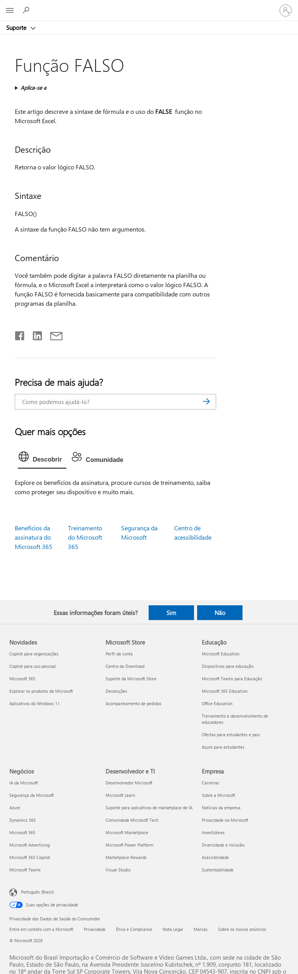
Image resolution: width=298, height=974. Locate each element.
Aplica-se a (33, 87)
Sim (171, 613)
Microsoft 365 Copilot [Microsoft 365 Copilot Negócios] (29, 857)
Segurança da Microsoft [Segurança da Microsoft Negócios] (31, 795)
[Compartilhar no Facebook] (20, 334)
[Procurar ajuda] (27, 10)
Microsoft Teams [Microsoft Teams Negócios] (25, 870)
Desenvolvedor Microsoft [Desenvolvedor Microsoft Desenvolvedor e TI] (129, 783)
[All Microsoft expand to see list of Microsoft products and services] (9, 10)
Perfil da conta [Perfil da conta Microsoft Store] (119, 654)
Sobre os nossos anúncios (242, 929)
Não (220, 613)
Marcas (201, 929)
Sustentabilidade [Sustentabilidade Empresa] (218, 870)
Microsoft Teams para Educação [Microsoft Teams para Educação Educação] (232, 678)
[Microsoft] (148, 5)
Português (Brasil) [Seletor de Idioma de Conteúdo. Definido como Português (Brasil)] (37, 891)
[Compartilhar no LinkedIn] (34, 334)
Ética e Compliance (134, 929)
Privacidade (95, 929)
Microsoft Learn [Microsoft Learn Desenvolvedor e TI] (120, 795)
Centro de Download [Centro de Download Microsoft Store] (125, 666)
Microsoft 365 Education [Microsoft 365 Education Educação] (225, 691)
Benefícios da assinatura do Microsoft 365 (33, 537)
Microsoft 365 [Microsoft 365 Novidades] (22, 678)
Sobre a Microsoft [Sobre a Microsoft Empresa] (218, 795)
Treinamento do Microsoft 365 (85, 537)
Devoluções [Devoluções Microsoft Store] (116, 691)
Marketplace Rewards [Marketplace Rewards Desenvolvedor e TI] (126, 857)
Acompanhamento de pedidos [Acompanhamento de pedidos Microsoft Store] (133, 703)
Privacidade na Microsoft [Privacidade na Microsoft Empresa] (225, 820)
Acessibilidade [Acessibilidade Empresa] (215, 857)
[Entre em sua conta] (285, 10)
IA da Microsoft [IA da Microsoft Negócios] (23, 783)
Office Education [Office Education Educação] (217, 703)
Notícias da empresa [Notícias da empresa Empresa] (221, 807)
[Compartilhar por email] (52, 334)
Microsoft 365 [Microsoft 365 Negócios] (22, 832)
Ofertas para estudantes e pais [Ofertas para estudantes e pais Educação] (231, 734)
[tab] (42, 458)
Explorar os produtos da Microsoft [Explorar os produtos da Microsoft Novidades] (41, 691)
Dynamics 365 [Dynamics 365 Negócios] (22, 820)
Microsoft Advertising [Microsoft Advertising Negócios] (29, 845)
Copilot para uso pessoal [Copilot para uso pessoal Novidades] (32, 666)
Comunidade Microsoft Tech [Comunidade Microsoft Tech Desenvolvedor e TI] (132, 820)
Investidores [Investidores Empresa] (213, 832)
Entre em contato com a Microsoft (41, 929)
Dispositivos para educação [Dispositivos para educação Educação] (227, 666)
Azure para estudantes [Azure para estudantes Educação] (223, 747)
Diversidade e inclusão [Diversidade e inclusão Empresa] (223, 845)
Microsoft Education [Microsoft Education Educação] (220, 654)
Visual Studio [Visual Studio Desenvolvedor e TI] (118, 870)
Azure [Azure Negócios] (14, 807)
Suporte (17, 27)
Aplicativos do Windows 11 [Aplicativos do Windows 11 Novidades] (34, 703)
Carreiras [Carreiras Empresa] (210, 783)
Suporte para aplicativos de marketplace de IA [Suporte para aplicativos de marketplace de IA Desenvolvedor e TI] (149, 807)
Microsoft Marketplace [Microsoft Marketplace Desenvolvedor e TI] (127, 832)
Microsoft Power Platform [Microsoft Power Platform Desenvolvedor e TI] (129, 845)
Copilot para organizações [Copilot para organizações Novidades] (34, 654)
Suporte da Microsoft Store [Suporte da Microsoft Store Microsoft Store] (131, 678)
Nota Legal (173, 929)
